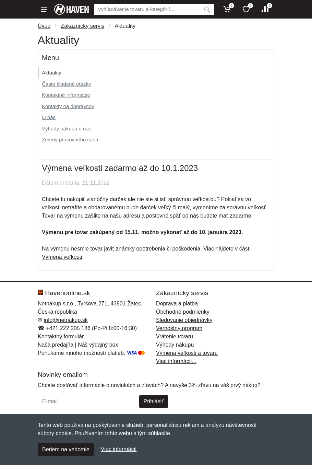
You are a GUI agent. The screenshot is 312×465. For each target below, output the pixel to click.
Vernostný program (179, 328)
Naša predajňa (55, 345)
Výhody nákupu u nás (66, 128)
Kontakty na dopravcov (68, 106)
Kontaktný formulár (61, 336)
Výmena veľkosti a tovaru (187, 353)
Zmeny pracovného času (70, 139)
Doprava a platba (177, 303)
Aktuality (51, 72)
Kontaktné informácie (66, 95)
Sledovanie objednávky (184, 320)
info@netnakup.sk (65, 320)
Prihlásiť (154, 401)
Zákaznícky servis (82, 26)
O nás (49, 117)
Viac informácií (119, 449)
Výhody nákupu (175, 345)
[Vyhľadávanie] (147, 9)
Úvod (44, 26)
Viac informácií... (176, 361)
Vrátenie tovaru (174, 336)
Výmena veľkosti (62, 257)
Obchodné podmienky (182, 312)
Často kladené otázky (66, 84)
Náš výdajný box (98, 345)
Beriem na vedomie (65, 449)
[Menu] (44, 9)
